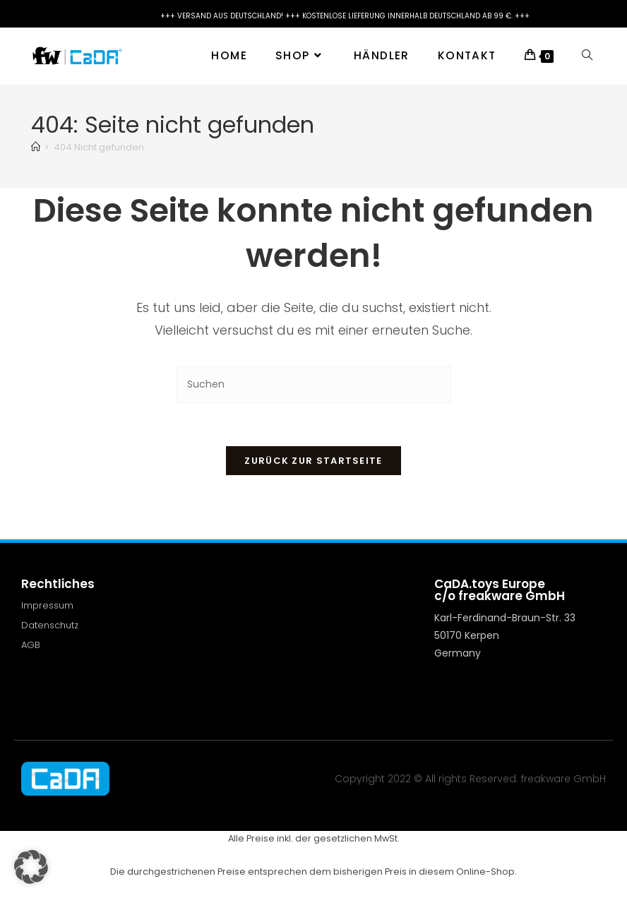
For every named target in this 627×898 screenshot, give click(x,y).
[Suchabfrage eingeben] (313, 384)
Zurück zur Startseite (313, 460)
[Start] (35, 147)
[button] (31, 867)
